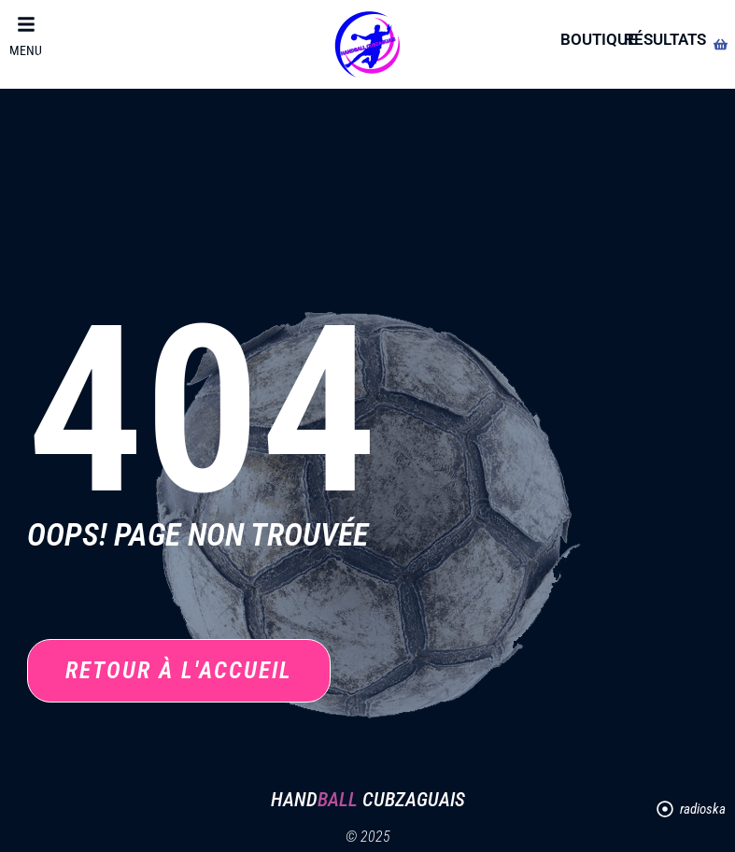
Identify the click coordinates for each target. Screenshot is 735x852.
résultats (665, 39)
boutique (598, 39)
